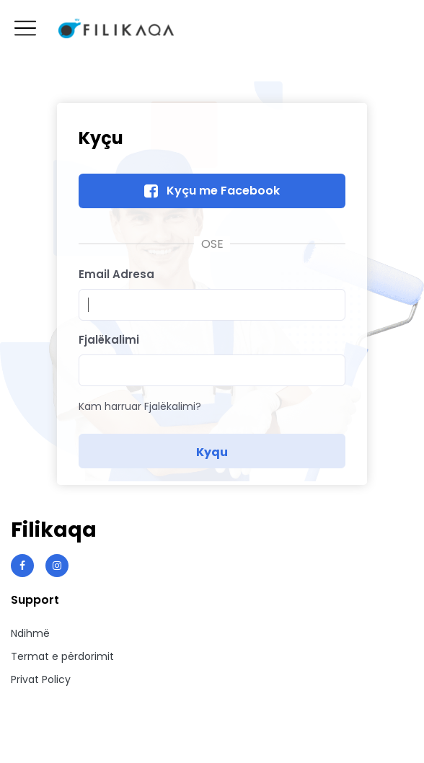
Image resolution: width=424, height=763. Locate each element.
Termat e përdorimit (62, 656)
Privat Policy (41, 679)
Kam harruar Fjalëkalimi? (140, 406)
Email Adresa (116, 274)
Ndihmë (30, 633)
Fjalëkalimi (109, 339)
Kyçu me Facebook (223, 190)
